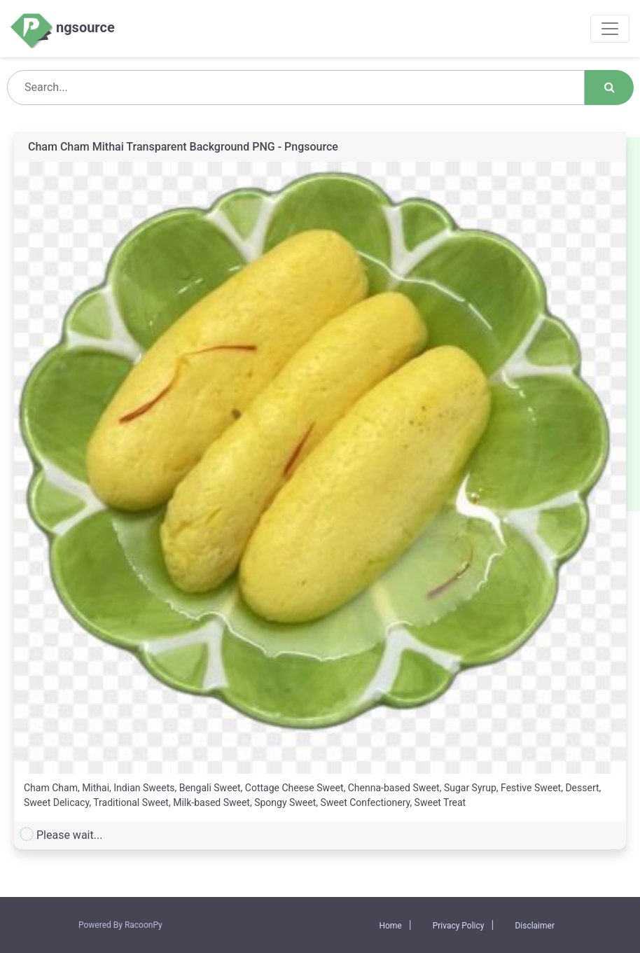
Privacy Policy (459, 926)
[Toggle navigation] (609, 29)
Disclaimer (535, 926)
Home (390, 926)
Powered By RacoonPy (120, 925)
